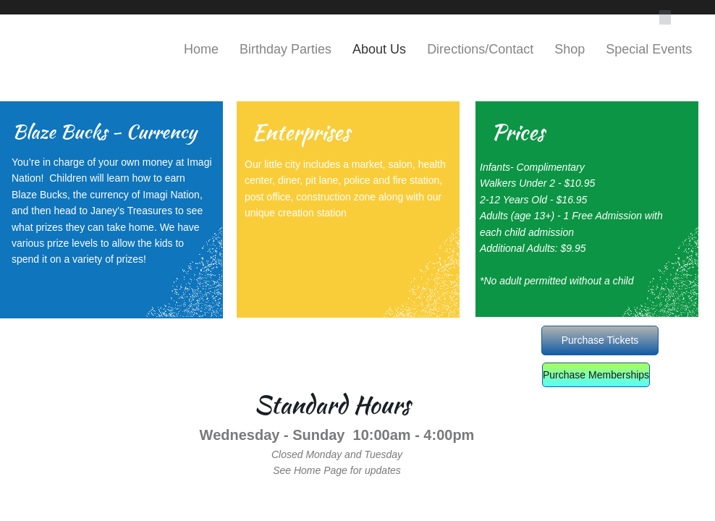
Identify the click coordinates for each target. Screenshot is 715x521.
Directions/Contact (480, 49)
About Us (379, 49)
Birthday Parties (285, 49)
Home (201, 49)
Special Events (649, 49)
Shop (569, 49)
